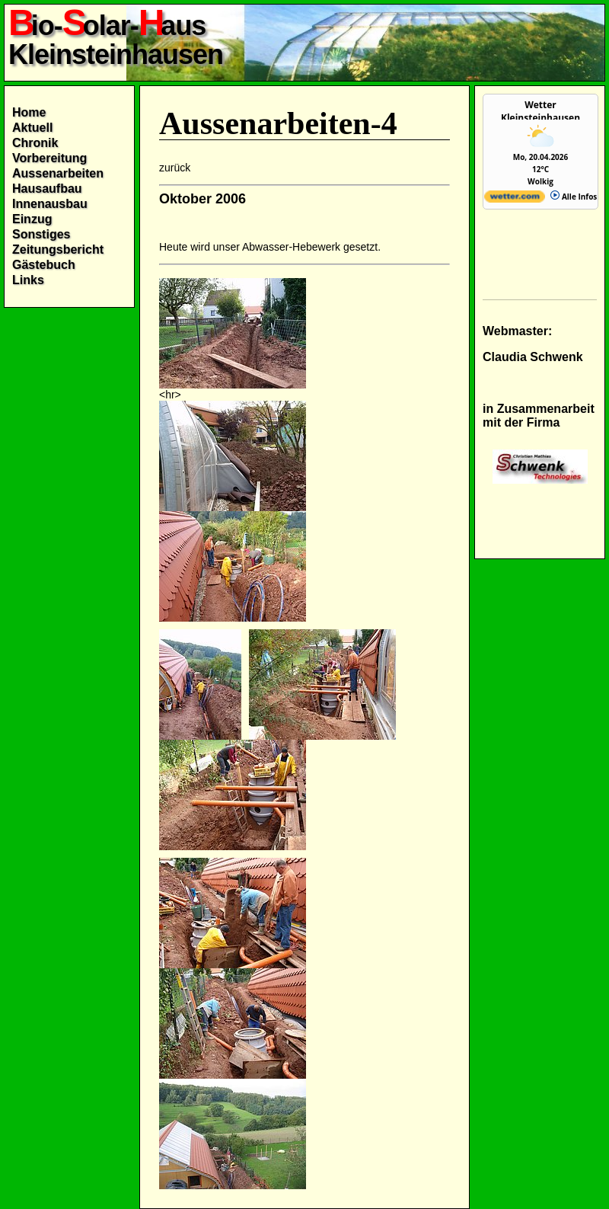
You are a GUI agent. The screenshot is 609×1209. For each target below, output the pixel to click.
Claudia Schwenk (533, 356)
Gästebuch (43, 264)
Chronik (35, 142)
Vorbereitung (49, 158)
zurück (174, 168)
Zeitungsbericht (58, 249)
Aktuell (32, 127)
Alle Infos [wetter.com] (573, 196)
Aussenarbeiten (58, 173)
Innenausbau (50, 203)
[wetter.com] (514, 199)
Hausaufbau (47, 188)
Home (29, 112)
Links (28, 279)
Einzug (32, 219)
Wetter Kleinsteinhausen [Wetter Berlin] (540, 111)
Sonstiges (41, 234)
